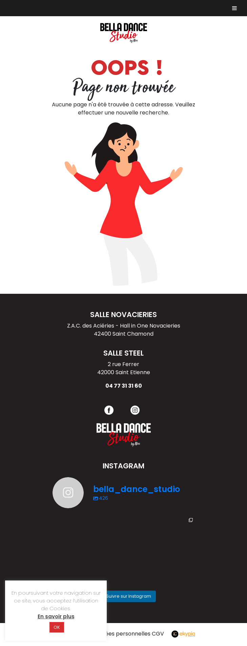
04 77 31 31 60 (123, 386)
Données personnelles (121, 634)
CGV (160, 634)
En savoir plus (56, 616)
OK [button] (57, 627)
